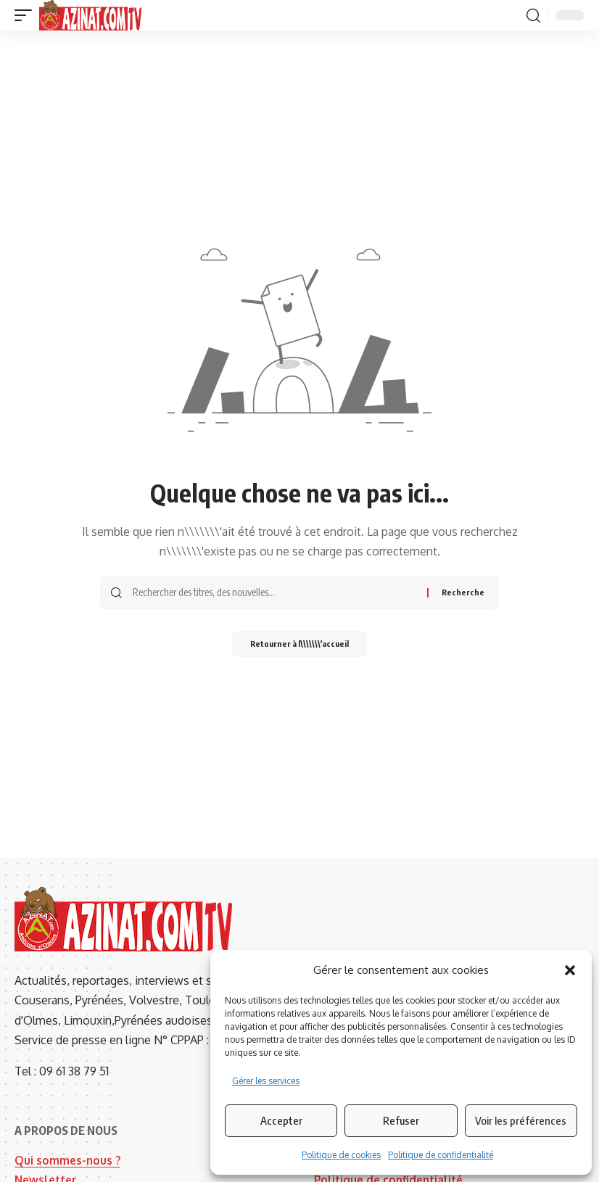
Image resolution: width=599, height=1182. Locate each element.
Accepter (281, 1120)
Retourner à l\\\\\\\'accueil (299, 645)
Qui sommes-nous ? (69, 1160)
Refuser (401, 1120)
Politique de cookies (341, 1154)
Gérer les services (266, 1080)
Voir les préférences (520, 1120)
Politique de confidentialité (440, 1154)
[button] (570, 970)
